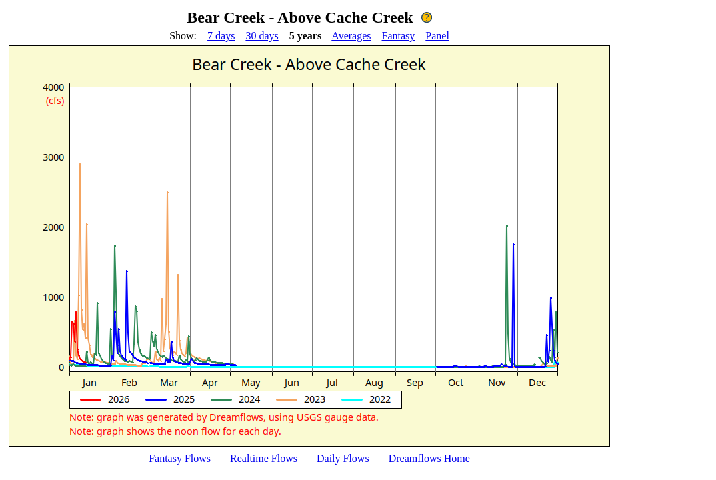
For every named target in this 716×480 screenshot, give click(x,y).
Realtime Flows (263, 458)
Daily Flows (343, 458)
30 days (261, 35)
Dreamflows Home (429, 458)
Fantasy (398, 35)
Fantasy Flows (180, 458)
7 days (221, 35)
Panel (437, 35)
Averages (351, 35)
